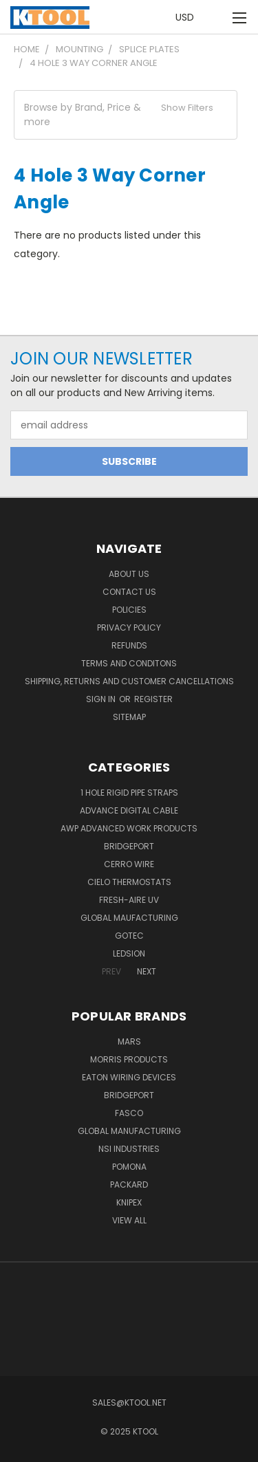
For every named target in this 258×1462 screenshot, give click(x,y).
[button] (125, 115)
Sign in (102, 699)
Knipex (129, 1202)
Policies (129, 609)
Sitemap (129, 717)
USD (188, 17)
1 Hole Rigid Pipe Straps (129, 792)
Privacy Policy (129, 627)
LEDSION (129, 953)
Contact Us (129, 592)
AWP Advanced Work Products (129, 828)
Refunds (129, 645)
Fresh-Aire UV (129, 900)
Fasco (129, 1113)
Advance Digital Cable (129, 810)
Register (153, 699)
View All (129, 1220)
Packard (129, 1184)
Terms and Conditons (129, 663)
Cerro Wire (129, 864)
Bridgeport (129, 846)
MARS (129, 1041)
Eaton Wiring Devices (129, 1077)
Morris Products (129, 1059)
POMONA (129, 1166)
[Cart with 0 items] (217, 18)
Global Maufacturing (129, 918)
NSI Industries (129, 1149)
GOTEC (129, 935)
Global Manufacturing (129, 1131)
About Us (129, 574)
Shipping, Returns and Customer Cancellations (129, 681)
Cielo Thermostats (129, 882)
